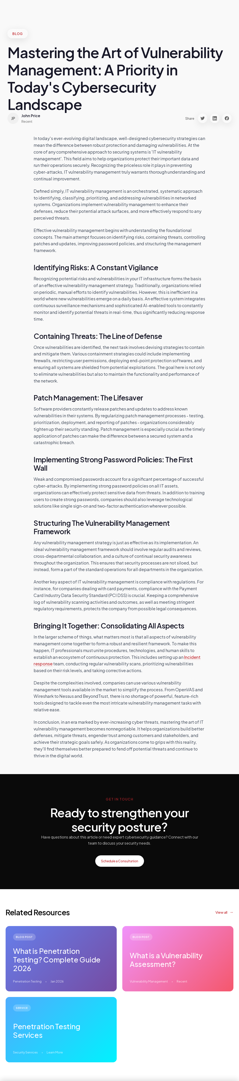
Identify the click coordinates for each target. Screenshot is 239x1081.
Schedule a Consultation (119, 861)
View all (221, 912)
